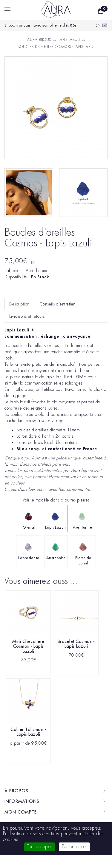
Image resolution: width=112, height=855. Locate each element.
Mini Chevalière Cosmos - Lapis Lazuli (28, 646)
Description (19, 304)
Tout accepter (39, 846)
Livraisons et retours (27, 316)
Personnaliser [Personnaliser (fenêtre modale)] (74, 846)
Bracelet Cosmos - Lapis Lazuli (76, 644)
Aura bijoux (36, 270)
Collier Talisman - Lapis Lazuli (28, 732)
